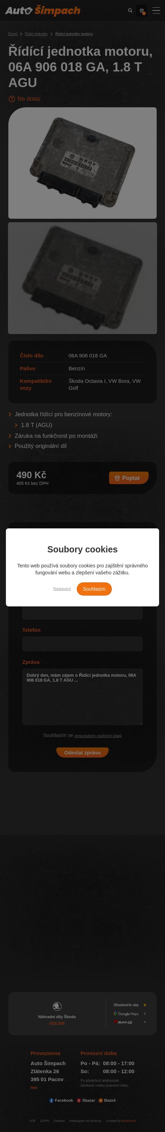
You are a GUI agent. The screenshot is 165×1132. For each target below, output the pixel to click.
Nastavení (58, 589)
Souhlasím (97, 589)
